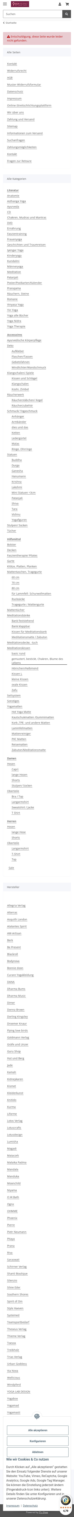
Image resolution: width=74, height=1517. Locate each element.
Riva (9, 1252)
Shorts (16, 780)
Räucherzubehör (22, 405)
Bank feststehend (23, 621)
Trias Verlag (14, 1357)
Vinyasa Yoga (15, 304)
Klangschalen (20, 383)
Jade (10, 1065)
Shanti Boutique (17, 1273)
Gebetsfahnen (21, 362)
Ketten (16, 432)
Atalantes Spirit (17, 926)
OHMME (12, 1211)
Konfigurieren (38, 1441)
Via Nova (12, 1370)
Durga (15, 465)
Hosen (11, 764)
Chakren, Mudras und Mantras (26, 217)
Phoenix (12, 1218)
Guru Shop (14, 1051)
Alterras (12, 912)
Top (14, 859)
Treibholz (13, 1350)
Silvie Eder (13, 1287)
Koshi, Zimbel (20, 389)
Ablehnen (37, 1452)
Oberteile (13, 791)
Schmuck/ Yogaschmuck (22, 411)
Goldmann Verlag (18, 1037)
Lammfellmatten (22, 728)
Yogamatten (14, 706)
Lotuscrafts (14, 1127)
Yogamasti (13, 1412)
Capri (15, 769)
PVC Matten (19, 739)
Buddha (17, 460)
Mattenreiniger (21, 733)
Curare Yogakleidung (20, 975)
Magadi (12, 1148)
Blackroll (12, 954)
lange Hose (19, 832)
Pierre (11, 1225)
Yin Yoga (12, 310)
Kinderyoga (14, 255)
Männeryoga (15, 266)
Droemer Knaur (17, 1023)
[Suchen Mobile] (32, 14)
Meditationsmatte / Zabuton (29, 637)
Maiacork (13, 1155)
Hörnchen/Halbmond (25, 668)
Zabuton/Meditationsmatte (29, 750)
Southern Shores (17, 1294)
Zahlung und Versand (21, 119)
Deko (10, 345)
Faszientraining (17, 234)
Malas (15, 443)
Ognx (10, 1204)
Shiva (15, 503)
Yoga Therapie (16, 326)
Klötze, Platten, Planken (22, 566)
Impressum (12, 1505)
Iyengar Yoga (15, 250)
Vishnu (16, 514)
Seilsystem (14, 695)
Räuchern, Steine (18, 293)
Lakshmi (17, 487)
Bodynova (13, 961)
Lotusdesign (14, 1134)
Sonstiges (13, 701)
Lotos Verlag (14, 1121)
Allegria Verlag (16, 905)
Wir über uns (15, 112)
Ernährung (14, 228)
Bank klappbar (21, 626)
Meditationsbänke (18, 615)
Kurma (11, 1107)
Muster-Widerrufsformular (24, 84)
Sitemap (12, 126)
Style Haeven (15, 1308)
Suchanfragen (16, 140)
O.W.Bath (13, 1197)
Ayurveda (13, 206)
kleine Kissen (20, 679)
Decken (11, 550)
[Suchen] (66, 14)
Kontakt (12, 63)
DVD (9, 223)
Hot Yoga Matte (21, 712)
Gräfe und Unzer (17, 1044)
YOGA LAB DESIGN (18, 1391)
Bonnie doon (15, 968)
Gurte (10, 561)
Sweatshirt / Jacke (23, 807)
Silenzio (12, 1280)
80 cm (15, 588)
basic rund (18, 653)
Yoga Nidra (14, 321)
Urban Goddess (17, 1364)
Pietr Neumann (16, 1232)
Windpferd (14, 1384)
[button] (59, 4)
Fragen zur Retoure (19, 161)
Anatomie (13, 195)
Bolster (11, 544)
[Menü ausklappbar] (5, 2)
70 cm (15, 582)
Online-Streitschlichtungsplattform (29, 105)
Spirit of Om (14, 1301)
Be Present (14, 947)
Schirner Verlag (17, 1266)
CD (9, 212)
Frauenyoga (14, 239)
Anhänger (18, 416)
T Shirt (16, 813)
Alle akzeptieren (37, 1430)
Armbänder (19, 422)
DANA (11, 982)
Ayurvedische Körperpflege (24, 340)
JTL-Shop (43, 1512)
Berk (10, 940)
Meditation (14, 272)
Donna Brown (15, 1009)
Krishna (17, 481)
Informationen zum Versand (25, 133)
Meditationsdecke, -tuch (22, 642)
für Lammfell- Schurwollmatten (31, 593)
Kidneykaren (15, 1079)
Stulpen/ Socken (17, 525)
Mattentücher (16, 610)
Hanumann (19, 476)
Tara (14, 509)
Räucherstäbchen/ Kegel (27, 400)
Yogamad (13, 1405)
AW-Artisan (14, 933)
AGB (9, 77)
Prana (11, 1245)
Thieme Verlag (16, 1336)
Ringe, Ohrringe (22, 449)
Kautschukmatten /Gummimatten (33, 717)
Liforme (12, 1114)
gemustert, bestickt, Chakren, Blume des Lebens (37, 661)
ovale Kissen (19, 684)
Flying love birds (17, 1030)
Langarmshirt (20, 802)
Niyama (12, 1190)
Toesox (11, 1343)
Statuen (12, 454)
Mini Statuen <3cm (23, 492)
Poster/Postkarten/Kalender (24, 283)
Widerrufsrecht (16, 70)
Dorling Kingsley (17, 1016)
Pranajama (14, 288)
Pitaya (11, 1239)
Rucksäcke (18, 599)
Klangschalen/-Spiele (20, 373)
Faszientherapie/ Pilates (22, 555)
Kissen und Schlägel (24, 378)
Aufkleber (18, 351)
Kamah (11, 1072)
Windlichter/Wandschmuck (29, 367)
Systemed (13, 1315)
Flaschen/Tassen (22, 356)
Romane (12, 299)
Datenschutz (30, 1505)
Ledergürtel (19, 438)
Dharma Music (16, 996)
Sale (11, 868)
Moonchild (14, 1183)
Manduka (13, 1176)
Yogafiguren (19, 520)
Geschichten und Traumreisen (26, 244)
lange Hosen (19, 774)
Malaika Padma (16, 1162)
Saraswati (13, 1259)
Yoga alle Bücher (17, 315)
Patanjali (12, 277)
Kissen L (17, 673)
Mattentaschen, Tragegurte (24, 572)
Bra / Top (17, 796)
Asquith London (17, 919)
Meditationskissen (18, 648)
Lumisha (12, 1141)
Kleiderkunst (15, 1093)
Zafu (14, 690)
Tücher (11, 530)
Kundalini (13, 261)
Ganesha (17, 471)
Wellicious (13, 1377)
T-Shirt (16, 854)
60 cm (15, 577)
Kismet (11, 1086)
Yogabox (12, 1398)
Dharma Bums (16, 989)
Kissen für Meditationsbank (29, 631)
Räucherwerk (15, 394)
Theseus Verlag (16, 1329)
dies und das (20, 427)
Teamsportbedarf (18, 1322)
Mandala (12, 1169)
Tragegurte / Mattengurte (28, 604)
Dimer (11, 1002)
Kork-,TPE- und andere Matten (31, 722)
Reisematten (20, 744)
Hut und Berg (15, 1058)
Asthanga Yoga (16, 201)
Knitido (11, 1100)
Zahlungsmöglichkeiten (22, 147)
